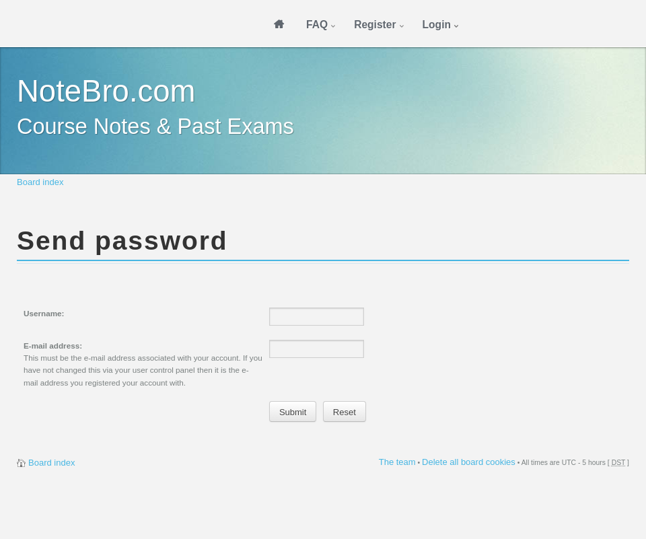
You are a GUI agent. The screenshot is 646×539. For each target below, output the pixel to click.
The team (397, 462)
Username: (44, 313)
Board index (40, 182)
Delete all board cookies (468, 462)
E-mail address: (53, 345)
